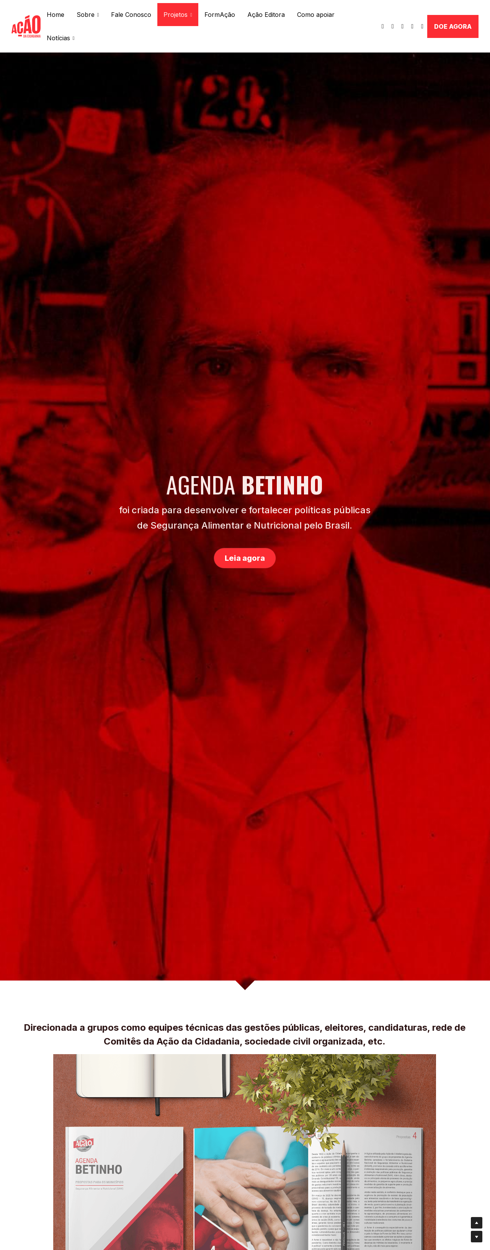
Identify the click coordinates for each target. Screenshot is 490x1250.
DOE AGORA (453, 26)
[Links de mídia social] (383, 26)
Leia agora (245, 558)
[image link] (26, 25)
